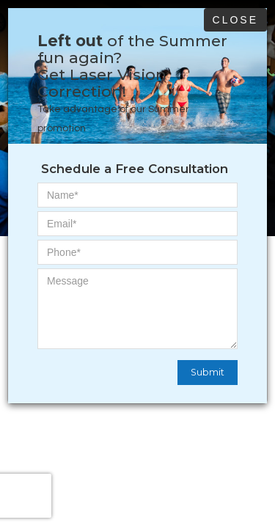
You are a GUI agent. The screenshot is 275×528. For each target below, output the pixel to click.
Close (235, 20)
